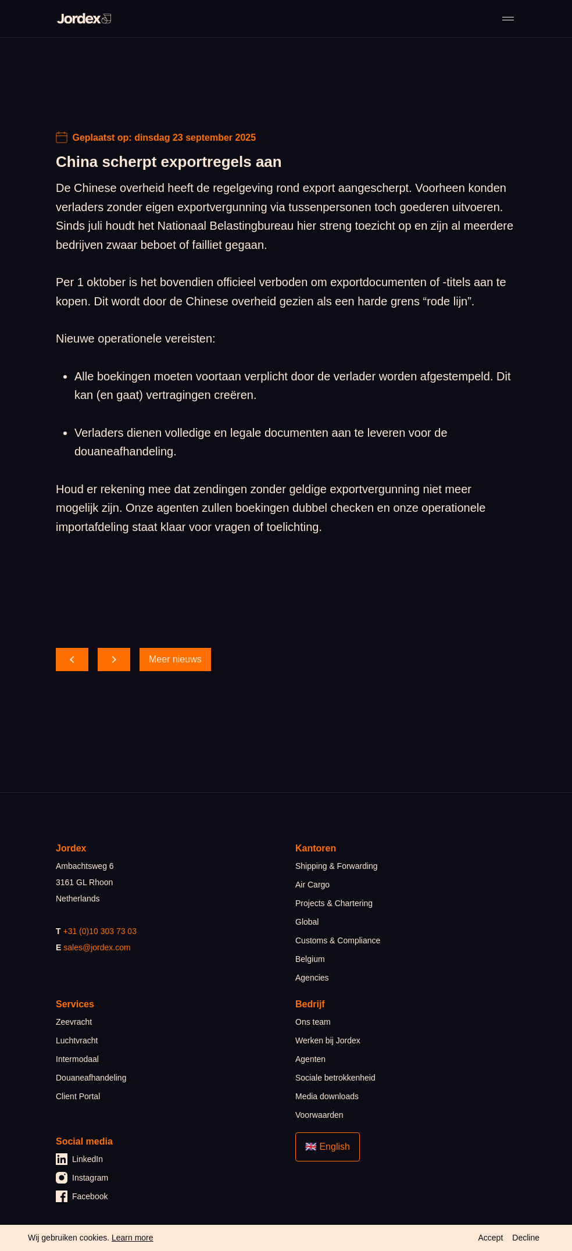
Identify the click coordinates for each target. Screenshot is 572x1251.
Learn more (132, 1237)
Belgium (310, 959)
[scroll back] (72, 659)
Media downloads (327, 1096)
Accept (490, 1237)
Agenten (310, 1059)
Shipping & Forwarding (336, 866)
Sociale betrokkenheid (335, 1077)
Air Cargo (312, 884)
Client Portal (78, 1096)
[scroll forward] (114, 659)
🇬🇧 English (327, 1147)
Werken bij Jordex (327, 1040)
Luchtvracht (77, 1040)
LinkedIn (79, 1159)
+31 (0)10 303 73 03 (100, 931)
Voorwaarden (319, 1115)
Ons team (313, 1022)
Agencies (312, 977)
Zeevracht (74, 1022)
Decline (525, 1237)
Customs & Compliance (337, 940)
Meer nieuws (175, 659)
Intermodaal (77, 1059)
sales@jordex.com (96, 947)
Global (307, 921)
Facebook (82, 1196)
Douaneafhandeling (91, 1077)
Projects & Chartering (334, 903)
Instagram (82, 1178)
